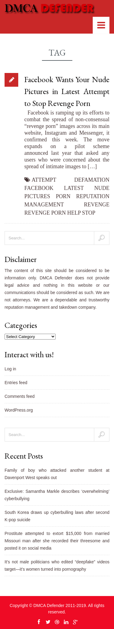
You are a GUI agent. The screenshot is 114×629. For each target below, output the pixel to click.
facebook (39, 188)
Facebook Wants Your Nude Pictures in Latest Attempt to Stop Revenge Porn (66, 91)
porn (63, 196)
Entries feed (16, 382)
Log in (10, 368)
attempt (44, 180)
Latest (74, 188)
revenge (96, 205)
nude (101, 188)
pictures (37, 196)
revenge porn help (52, 213)
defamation (91, 180)
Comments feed (20, 396)
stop (88, 213)
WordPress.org (19, 410)
